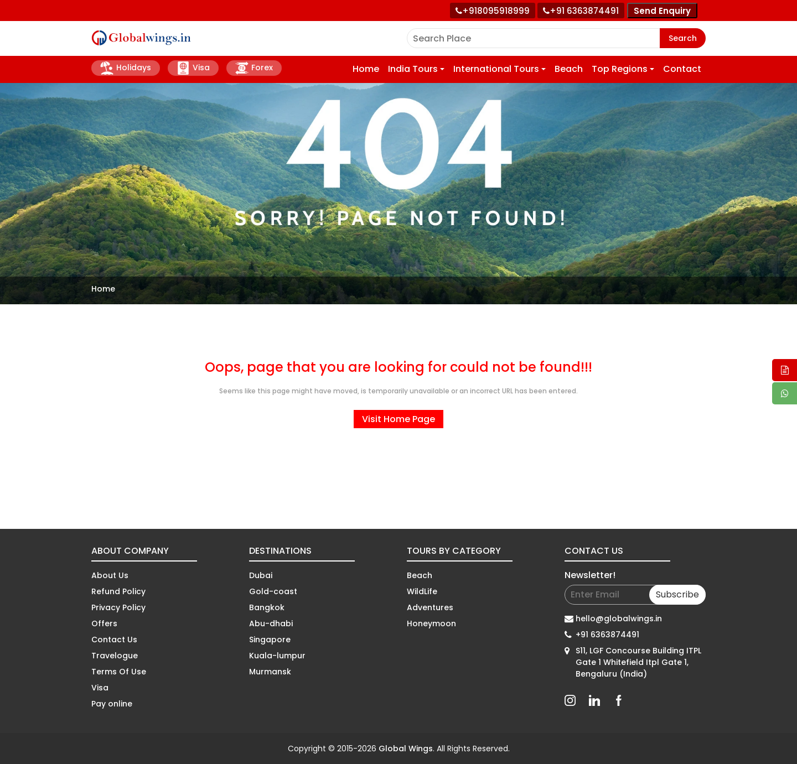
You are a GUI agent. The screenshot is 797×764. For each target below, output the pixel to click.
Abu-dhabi (271, 623)
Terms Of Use (118, 671)
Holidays (125, 68)
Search (683, 38)
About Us (109, 575)
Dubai (260, 575)
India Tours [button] (413, 69)
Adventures (430, 607)
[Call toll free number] (580, 10)
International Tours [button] (496, 69)
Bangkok (266, 607)
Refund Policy (118, 591)
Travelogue (114, 655)
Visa (193, 68)
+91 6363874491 (607, 634)
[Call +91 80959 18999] (492, 10)
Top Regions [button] (620, 69)
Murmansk (270, 671)
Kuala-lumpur (277, 655)
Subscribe (677, 594)
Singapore (270, 639)
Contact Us (114, 639)
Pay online (111, 703)
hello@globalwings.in (619, 618)
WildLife (422, 591)
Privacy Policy (118, 607)
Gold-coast (273, 591)
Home (366, 69)
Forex (254, 68)
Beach (569, 69)
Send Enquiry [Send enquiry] (662, 11)
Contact (682, 69)
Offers (104, 623)
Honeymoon (431, 623)
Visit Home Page (398, 419)
